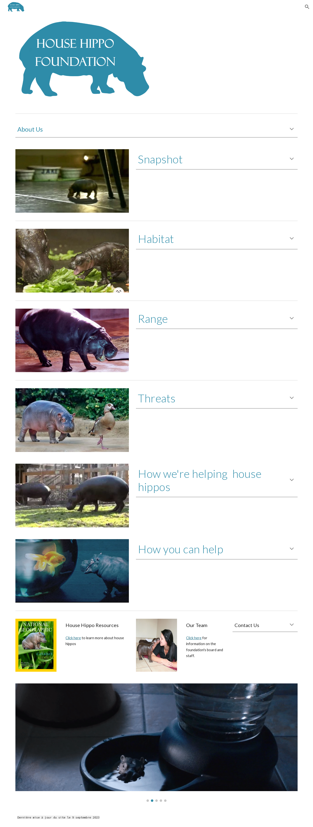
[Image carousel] (156, 742)
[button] (307, 7)
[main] (156, 129)
